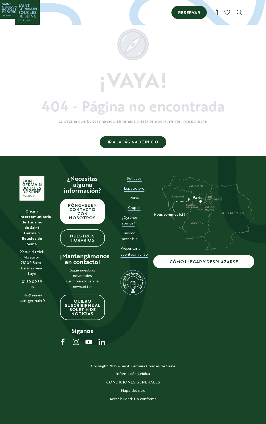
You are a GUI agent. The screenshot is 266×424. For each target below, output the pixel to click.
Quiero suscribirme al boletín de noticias (82, 307)
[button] (239, 12)
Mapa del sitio (133, 390)
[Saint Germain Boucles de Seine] (9, 9)
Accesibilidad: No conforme (133, 399)
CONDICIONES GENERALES (133, 382)
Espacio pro (134, 188)
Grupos (134, 208)
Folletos (134, 178)
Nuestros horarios (82, 238)
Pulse (134, 198)
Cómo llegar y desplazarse (204, 261)
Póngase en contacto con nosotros (82, 211)
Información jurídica (133, 374)
